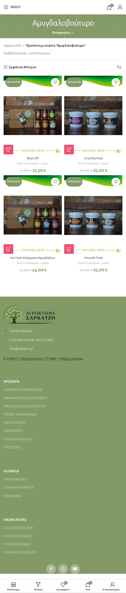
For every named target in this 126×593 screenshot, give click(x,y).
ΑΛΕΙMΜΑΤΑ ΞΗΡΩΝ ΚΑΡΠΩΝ (23, 390)
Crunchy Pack (93, 158)
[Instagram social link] (63, 569)
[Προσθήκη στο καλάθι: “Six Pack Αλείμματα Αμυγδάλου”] (8, 249)
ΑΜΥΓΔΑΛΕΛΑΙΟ (14, 422)
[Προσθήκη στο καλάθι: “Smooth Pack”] (69, 249)
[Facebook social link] (51, 569)
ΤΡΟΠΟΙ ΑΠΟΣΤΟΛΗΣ (18, 536)
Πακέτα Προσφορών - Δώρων (33, 163)
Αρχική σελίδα (12, 45)
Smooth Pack (93, 258)
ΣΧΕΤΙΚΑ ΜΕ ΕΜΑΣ (16, 479)
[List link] (63, 340)
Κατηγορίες (61, 32)
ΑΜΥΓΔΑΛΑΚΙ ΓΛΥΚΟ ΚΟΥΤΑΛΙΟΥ (25, 406)
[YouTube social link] (75, 569)
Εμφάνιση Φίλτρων (22, 67)
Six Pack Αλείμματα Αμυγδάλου (32, 258)
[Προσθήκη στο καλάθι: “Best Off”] (8, 149)
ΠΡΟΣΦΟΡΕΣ (12, 447)
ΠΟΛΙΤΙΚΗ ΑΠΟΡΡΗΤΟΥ (18, 487)
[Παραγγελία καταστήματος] (118, 67)
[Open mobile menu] (12, 7)
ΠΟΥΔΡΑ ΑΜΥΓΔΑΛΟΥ (18, 439)
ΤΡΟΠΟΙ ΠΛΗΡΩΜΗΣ (17, 544)
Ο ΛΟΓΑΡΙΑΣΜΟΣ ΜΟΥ (18, 528)
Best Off (32, 158)
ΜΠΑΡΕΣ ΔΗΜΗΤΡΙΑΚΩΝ (20, 414)
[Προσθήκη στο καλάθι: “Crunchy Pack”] (69, 149)
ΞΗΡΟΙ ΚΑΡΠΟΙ (13, 431)
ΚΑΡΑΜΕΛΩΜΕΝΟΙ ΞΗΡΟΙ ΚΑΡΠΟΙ (25, 398)
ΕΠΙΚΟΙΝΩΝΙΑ (13, 496)
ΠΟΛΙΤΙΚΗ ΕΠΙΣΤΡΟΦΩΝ (20, 552)
